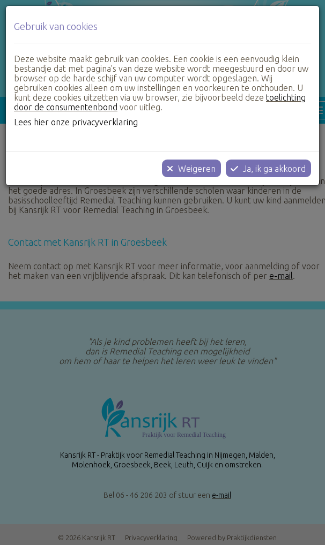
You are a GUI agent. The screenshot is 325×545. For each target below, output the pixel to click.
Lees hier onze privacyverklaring (76, 122)
